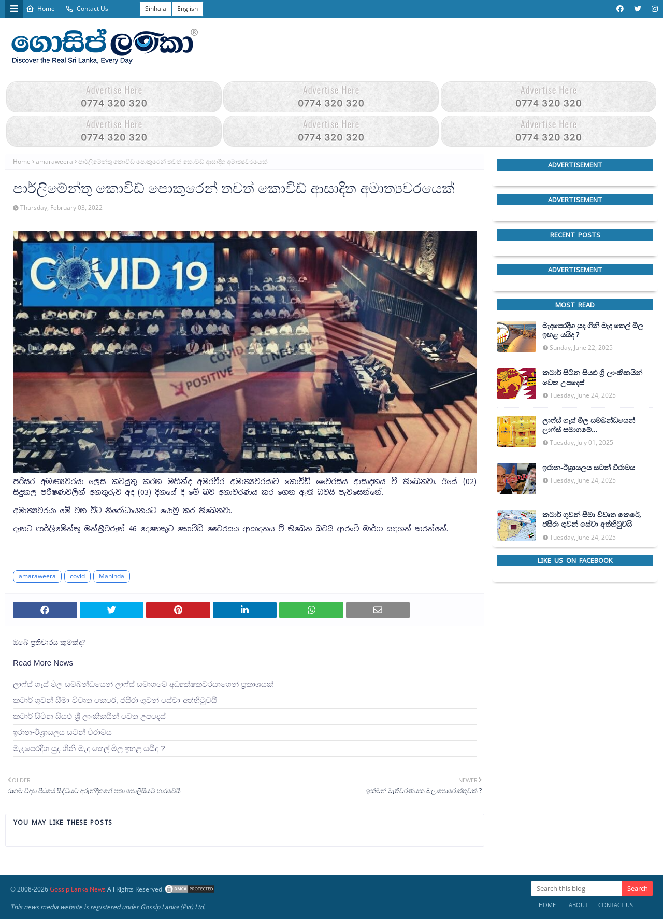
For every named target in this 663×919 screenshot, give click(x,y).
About (578, 905)
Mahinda (111, 576)
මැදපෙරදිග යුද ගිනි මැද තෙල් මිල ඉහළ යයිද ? (89, 748)
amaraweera (54, 161)
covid (77, 576)
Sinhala (155, 8)
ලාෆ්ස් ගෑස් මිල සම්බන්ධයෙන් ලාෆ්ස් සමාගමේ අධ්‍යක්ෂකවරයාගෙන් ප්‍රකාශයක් (143, 684)
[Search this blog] (576, 888)
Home (40, 8)
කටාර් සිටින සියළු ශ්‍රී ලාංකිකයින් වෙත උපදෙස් (89, 716)
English (187, 8)
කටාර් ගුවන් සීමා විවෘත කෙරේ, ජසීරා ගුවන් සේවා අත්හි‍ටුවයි (115, 700)
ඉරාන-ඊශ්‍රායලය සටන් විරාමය (62, 732)
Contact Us (86, 8)
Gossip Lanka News (78, 889)
